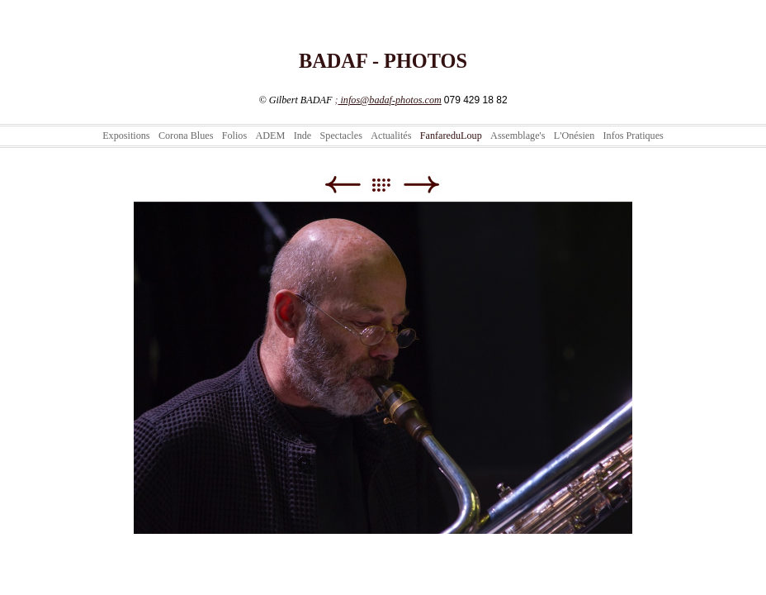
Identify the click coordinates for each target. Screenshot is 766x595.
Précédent (342, 184)
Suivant (421, 184)
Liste (389, 184)
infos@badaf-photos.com (389, 100)
